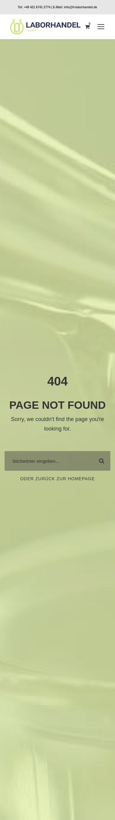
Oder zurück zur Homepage (57, 478)
